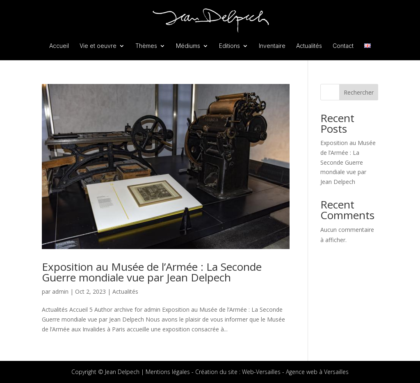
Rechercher (359, 92)
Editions (229, 46)
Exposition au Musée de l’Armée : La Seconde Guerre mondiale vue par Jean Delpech (152, 272)
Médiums (188, 46)
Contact (343, 46)
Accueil (59, 46)
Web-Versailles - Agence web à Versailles (295, 372)
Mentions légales (168, 372)
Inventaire (272, 46)
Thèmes (146, 46)
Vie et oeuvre (98, 46)
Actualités (309, 46)
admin (60, 291)
